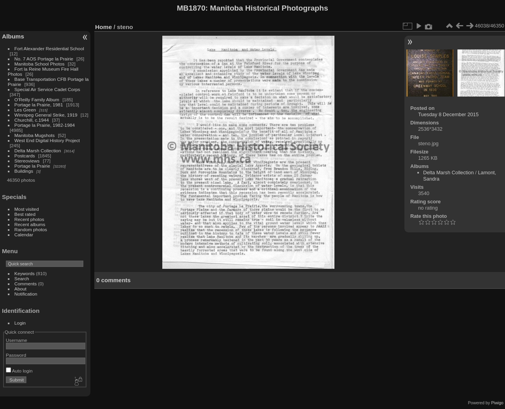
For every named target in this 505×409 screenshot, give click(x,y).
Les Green (25, 109)
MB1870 (191, 8)
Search (22, 278)
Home (103, 27)
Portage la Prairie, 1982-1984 (45, 125)
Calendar (24, 234)
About (21, 288)
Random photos (31, 229)
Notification (26, 293)
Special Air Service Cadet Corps (47, 89)
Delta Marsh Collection (38, 150)
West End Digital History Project (47, 140)
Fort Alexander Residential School (49, 48)
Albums (13, 36)
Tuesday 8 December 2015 (448, 114)
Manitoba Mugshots (35, 135)
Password (16, 355)
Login (20, 322)
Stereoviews (27, 160)
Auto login (19, 370)
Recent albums (30, 224)
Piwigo (497, 402)
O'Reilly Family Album (37, 99)
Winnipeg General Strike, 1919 (46, 114)
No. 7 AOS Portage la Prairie (44, 58)
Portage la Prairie (32, 165)
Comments (26, 283)
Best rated (25, 214)
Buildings (24, 170)
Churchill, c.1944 (32, 119)
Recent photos (29, 219)
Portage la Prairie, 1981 (39, 104)
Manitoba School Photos (40, 63)
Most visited (27, 209)
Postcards (25, 155)
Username (16, 340)
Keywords (25, 273)
